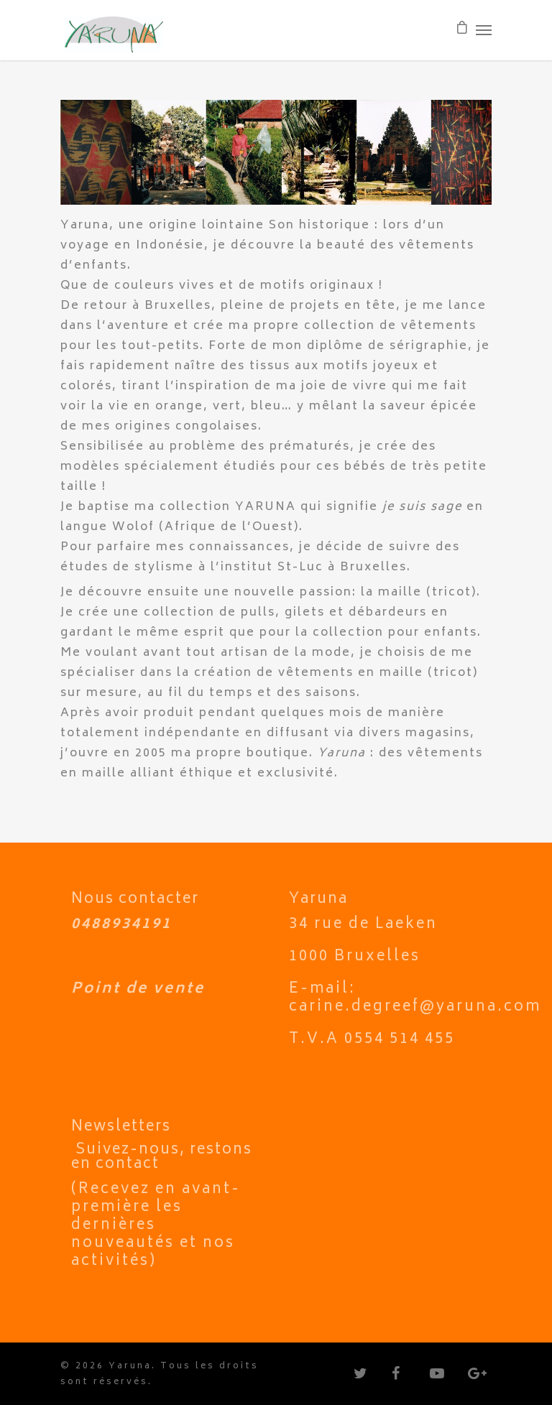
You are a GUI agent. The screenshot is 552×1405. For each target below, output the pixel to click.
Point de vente (138, 989)
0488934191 (121, 924)
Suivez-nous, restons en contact (161, 1157)
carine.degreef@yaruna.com (415, 1007)
